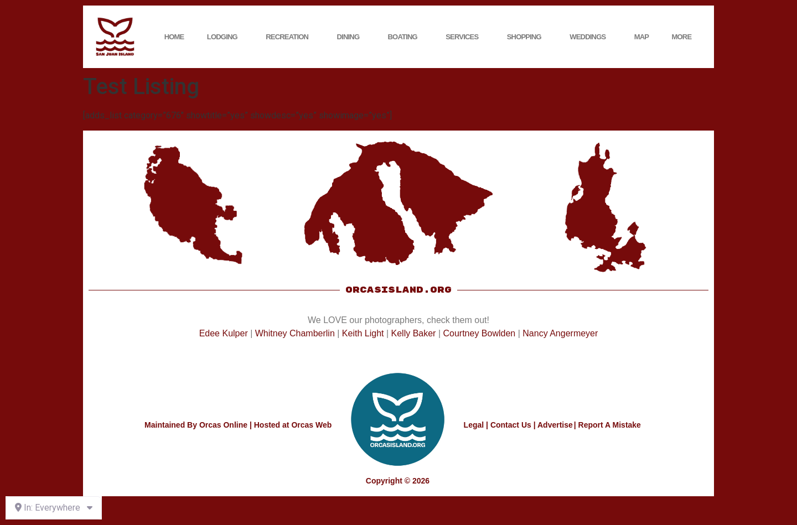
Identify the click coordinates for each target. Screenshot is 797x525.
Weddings (590, 37)
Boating (405, 37)
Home (174, 37)
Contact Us (510, 424)
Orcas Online (223, 424)
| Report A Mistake (607, 424)
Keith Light (363, 333)
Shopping (527, 37)
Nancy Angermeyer (560, 333)
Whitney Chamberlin (295, 333)
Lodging (225, 37)
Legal (474, 424)
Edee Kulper (223, 333)
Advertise (555, 424)
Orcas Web (311, 424)
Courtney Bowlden (479, 333)
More (684, 37)
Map (641, 37)
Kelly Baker (413, 333)
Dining (351, 37)
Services (465, 37)
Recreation (290, 37)
